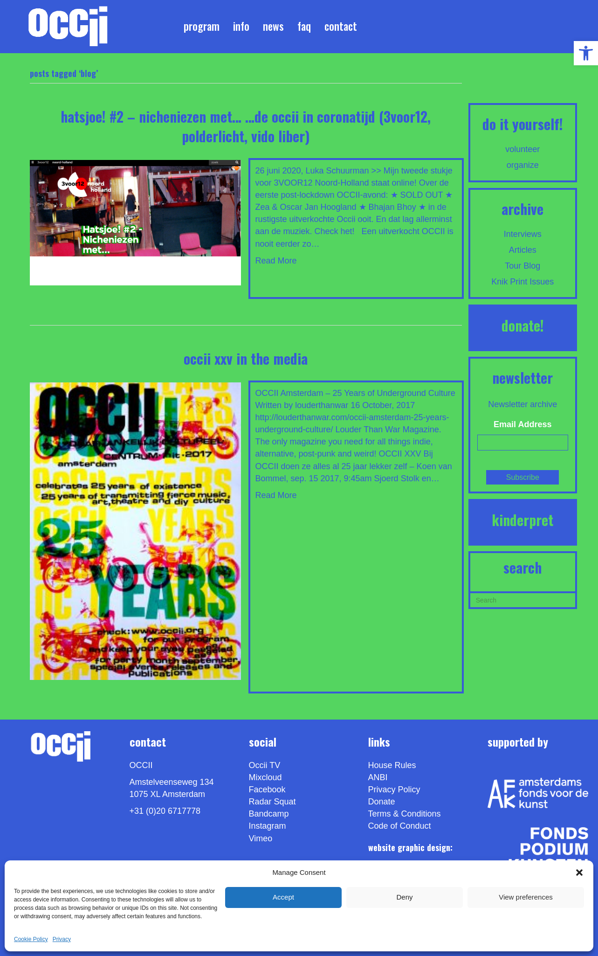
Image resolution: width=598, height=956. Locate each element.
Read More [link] (275, 260)
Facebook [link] (267, 789)
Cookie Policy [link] (31, 939)
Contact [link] (340, 26)
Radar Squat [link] (272, 801)
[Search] (522, 599)
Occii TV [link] (265, 765)
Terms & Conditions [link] (404, 813)
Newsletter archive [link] (522, 404)
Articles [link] (522, 250)
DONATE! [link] (523, 325)
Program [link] (202, 26)
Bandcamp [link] (269, 813)
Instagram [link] (267, 826)
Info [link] (241, 26)
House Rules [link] (392, 765)
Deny (404, 897)
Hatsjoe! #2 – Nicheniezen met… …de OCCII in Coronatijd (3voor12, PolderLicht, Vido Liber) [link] (246, 126)
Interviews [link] (523, 234)
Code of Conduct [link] (399, 826)
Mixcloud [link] (265, 777)
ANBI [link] (378, 777)
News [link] (273, 26)
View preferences (526, 897)
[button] (579, 872)
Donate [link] (381, 801)
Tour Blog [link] (522, 265)
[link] (586, 53)
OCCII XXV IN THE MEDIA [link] (246, 358)
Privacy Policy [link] (394, 789)
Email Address (522, 424)
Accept (283, 897)
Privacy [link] (62, 939)
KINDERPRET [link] (522, 519)
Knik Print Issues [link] (522, 281)
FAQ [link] (304, 26)
